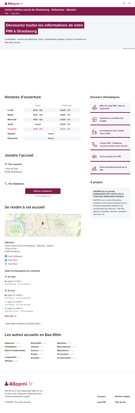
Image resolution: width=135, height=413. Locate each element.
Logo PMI (101, 402)
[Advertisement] (43, 75)
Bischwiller (39, 343)
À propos (101, 396)
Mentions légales (122, 396)
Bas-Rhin (15, 13)
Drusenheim (65, 354)
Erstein (37, 354)
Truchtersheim (66, 358)
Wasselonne (65, 350)
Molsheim (64, 343)
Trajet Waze (11, 260)
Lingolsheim (13, 357)
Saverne (37, 350)
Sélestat (11, 361)
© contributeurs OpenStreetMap (71, 215)
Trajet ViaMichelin (13, 256)
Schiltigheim (13, 347)
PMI (6, 13)
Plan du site (120, 402)
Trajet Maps (11, 264)
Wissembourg (66, 347)
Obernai (37, 347)
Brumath (37, 358)
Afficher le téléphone (43, 191)
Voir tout (10, 316)
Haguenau (12, 343)
